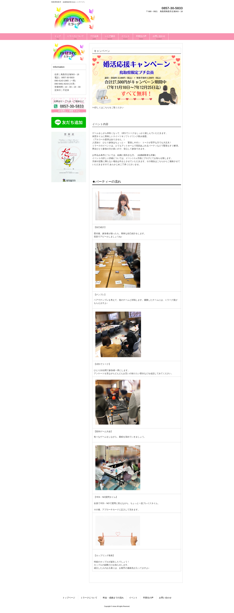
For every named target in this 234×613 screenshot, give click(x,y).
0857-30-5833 (172, 8)
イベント (133, 597)
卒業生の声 (148, 597)
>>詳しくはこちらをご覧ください (108, 107)
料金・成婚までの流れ (113, 597)
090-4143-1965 (61, 80)
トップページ (69, 597)
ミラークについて (89, 597)
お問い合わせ (165, 597)
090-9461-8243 (61, 84)
